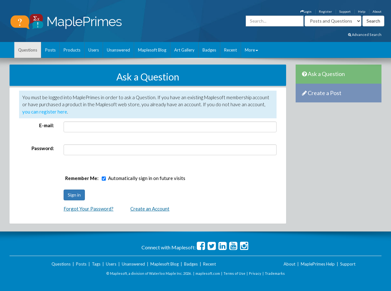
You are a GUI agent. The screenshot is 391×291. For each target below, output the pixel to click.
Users (93, 49)
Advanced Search (364, 34)
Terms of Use (234, 273)
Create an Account (149, 208)
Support (345, 11)
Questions (27, 49)
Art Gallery (184, 49)
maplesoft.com (208, 273)
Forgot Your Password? (88, 208)
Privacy (255, 273)
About (377, 11)
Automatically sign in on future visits (146, 178)
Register (325, 11)
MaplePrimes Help (318, 264)
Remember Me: (82, 178)
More (251, 49)
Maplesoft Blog (152, 49)
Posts (50, 49)
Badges (209, 49)
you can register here (44, 111)
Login (306, 11)
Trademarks (275, 273)
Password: (42, 148)
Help (361, 11)
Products (72, 49)
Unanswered (118, 49)
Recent (230, 49)
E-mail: (46, 125)
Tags (96, 264)
